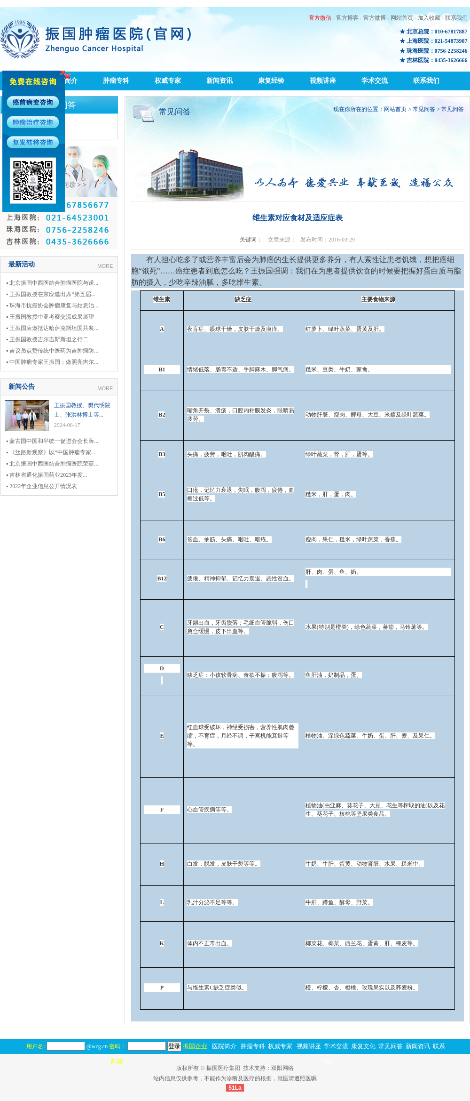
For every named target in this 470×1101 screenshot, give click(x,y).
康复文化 (363, 1046)
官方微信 (320, 18)
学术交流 (374, 80)
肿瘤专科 (116, 80)
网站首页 (402, 18)
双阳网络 (282, 1068)
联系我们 (456, 18)
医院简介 (224, 1046)
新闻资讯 (219, 80)
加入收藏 (429, 18)
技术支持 (254, 1068)
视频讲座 (323, 80)
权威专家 (168, 80)
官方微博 (374, 18)
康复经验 (271, 80)
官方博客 (347, 18)
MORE (105, 266)
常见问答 (424, 109)
